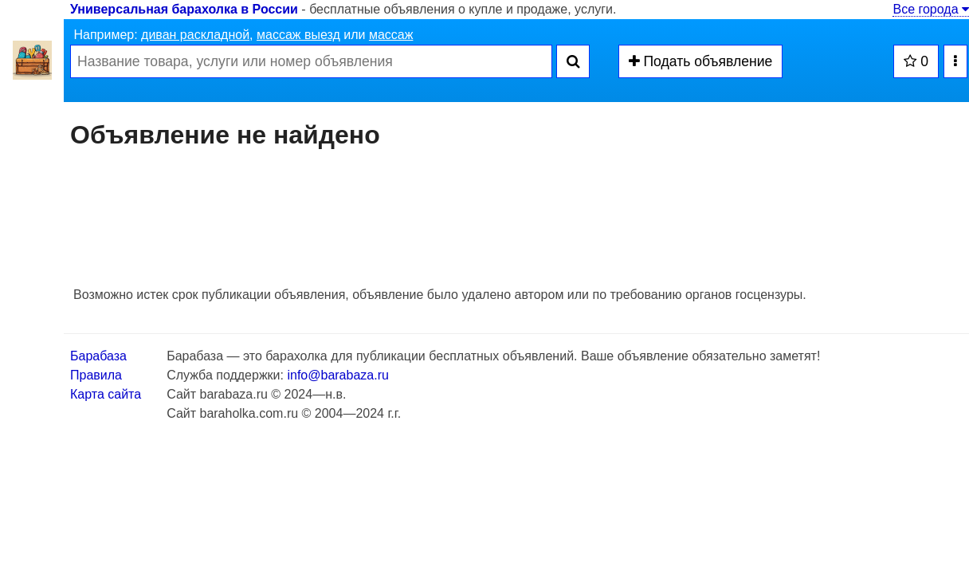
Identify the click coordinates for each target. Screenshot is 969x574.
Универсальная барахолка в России (184, 9)
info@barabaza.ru (337, 375)
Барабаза (98, 356)
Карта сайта (105, 394)
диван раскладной (195, 34)
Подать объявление (701, 61)
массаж (391, 34)
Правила (96, 375)
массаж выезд (298, 34)
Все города (930, 9)
